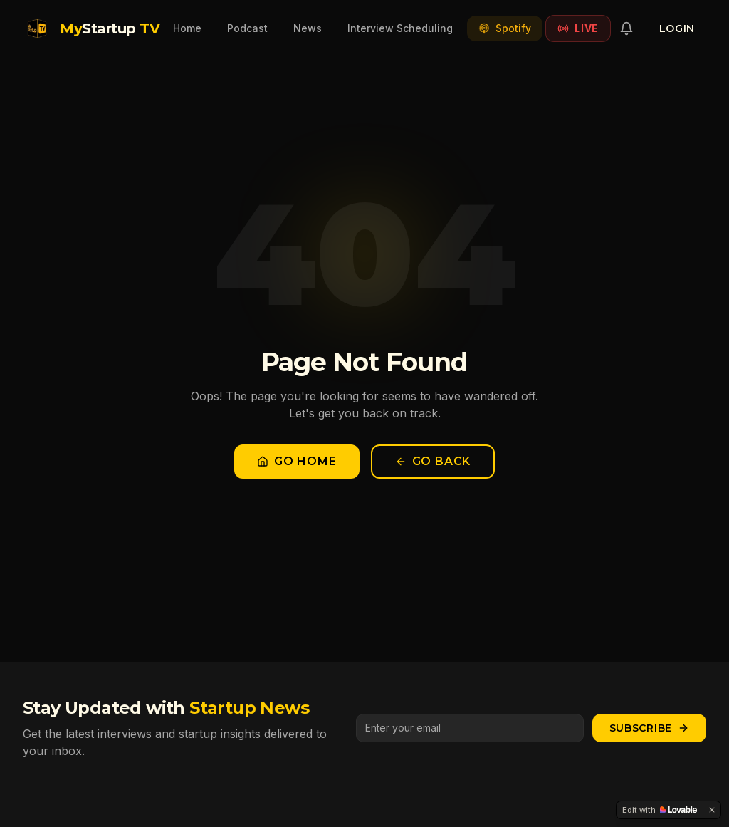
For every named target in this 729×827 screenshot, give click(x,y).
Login (677, 28)
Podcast (247, 28)
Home (187, 28)
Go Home (297, 461)
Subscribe (649, 728)
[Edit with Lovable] (660, 809)
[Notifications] (626, 28)
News (307, 28)
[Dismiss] (711, 809)
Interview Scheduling (400, 28)
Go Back (433, 461)
